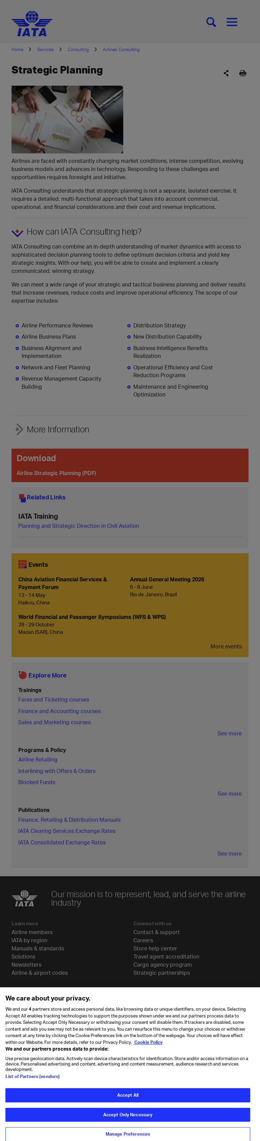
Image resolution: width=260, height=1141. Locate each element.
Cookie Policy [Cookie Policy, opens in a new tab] (147, 1050)
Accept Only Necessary (128, 1123)
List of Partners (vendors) (32, 1085)
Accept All (127, 1103)
